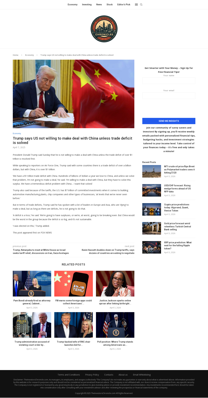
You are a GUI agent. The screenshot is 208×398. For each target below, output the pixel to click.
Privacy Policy (92, 374)
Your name (168, 79)
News (99, 4)
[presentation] (169, 110)
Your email (168, 94)
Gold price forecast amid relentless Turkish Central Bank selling (177, 226)
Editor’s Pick (123, 4)
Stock (110, 4)
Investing (87, 4)
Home (15, 55)
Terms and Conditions (69, 374)
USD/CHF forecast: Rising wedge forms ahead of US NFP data (177, 188)
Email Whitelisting (142, 374)
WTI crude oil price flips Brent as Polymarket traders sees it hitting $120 (179, 169)
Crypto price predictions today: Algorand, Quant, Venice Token (176, 207)
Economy (72, 4)
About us (123, 374)
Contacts (108, 374)
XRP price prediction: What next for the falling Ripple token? (178, 245)
